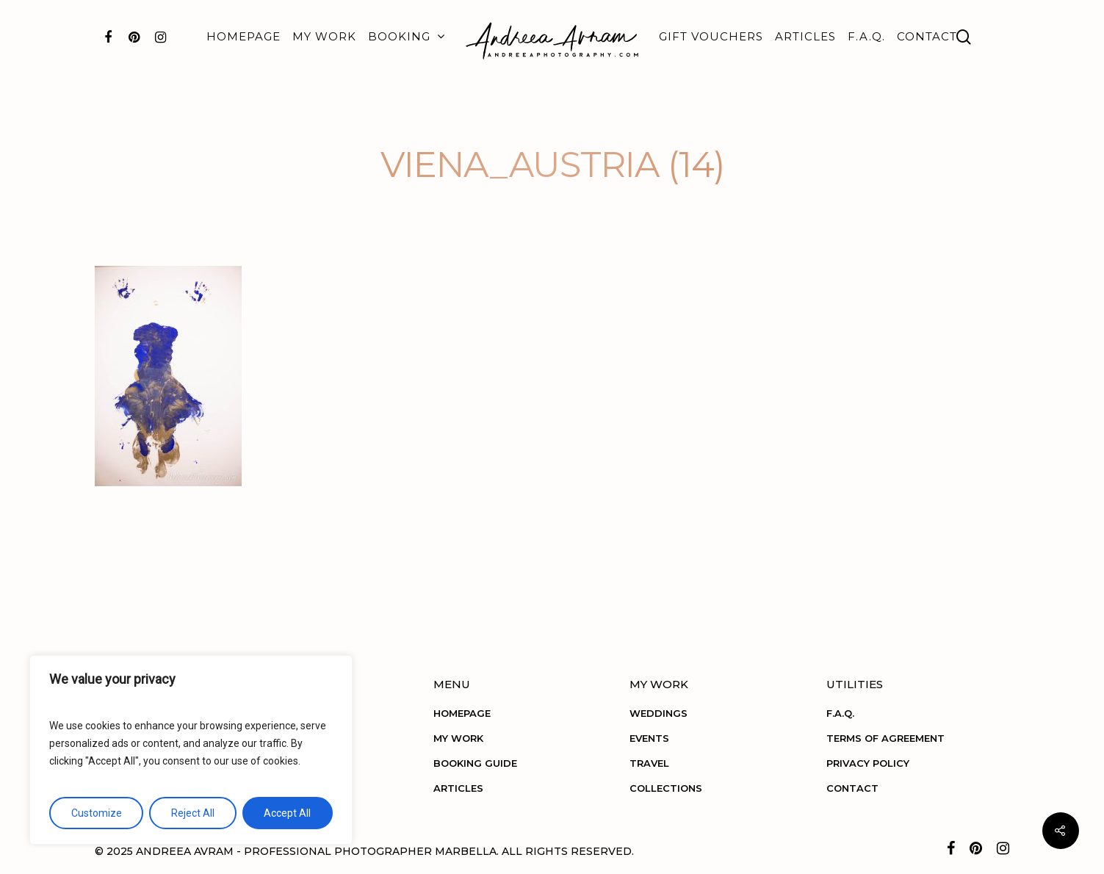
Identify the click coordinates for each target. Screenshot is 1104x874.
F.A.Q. (866, 36)
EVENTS (649, 738)
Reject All (192, 813)
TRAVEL (649, 763)
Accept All (287, 813)
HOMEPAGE (243, 36)
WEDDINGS (658, 713)
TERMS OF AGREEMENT (885, 738)
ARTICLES (805, 36)
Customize (96, 813)
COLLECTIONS (665, 788)
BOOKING (406, 36)
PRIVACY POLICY (867, 763)
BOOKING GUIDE (475, 763)
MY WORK (324, 36)
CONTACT (927, 36)
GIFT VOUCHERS (711, 36)
